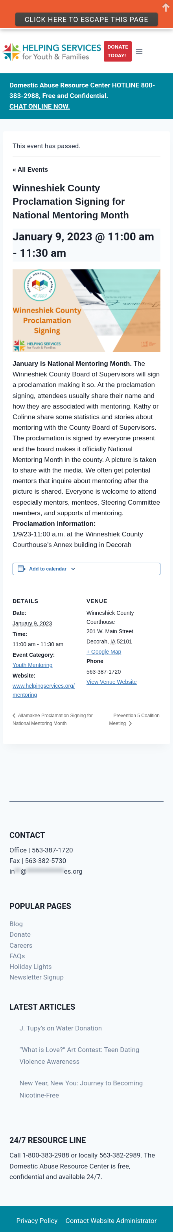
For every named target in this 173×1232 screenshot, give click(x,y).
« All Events (30, 169)
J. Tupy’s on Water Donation (61, 1028)
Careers (20, 945)
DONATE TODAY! (118, 51)
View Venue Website (111, 682)
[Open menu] (139, 51)
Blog (16, 924)
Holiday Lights (30, 966)
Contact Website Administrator (111, 1221)
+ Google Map (103, 652)
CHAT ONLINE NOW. (39, 106)
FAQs (17, 956)
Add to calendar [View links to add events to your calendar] (47, 569)
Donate (20, 934)
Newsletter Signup (36, 977)
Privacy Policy (37, 1221)
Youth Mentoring (32, 665)
